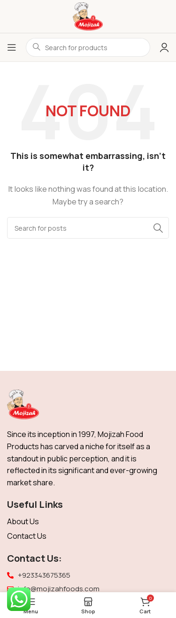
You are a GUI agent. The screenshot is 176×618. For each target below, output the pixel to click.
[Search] (88, 228)
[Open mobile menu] (11, 47)
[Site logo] (88, 16)
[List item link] (88, 522)
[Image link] (23, 404)
